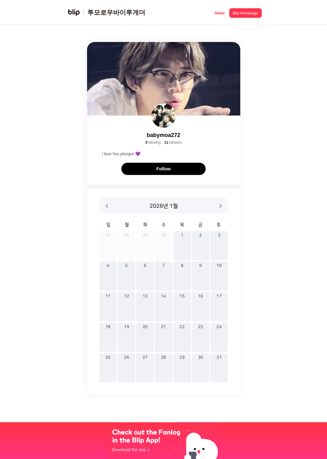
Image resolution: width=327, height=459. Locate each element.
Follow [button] (163, 168)
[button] (220, 12)
